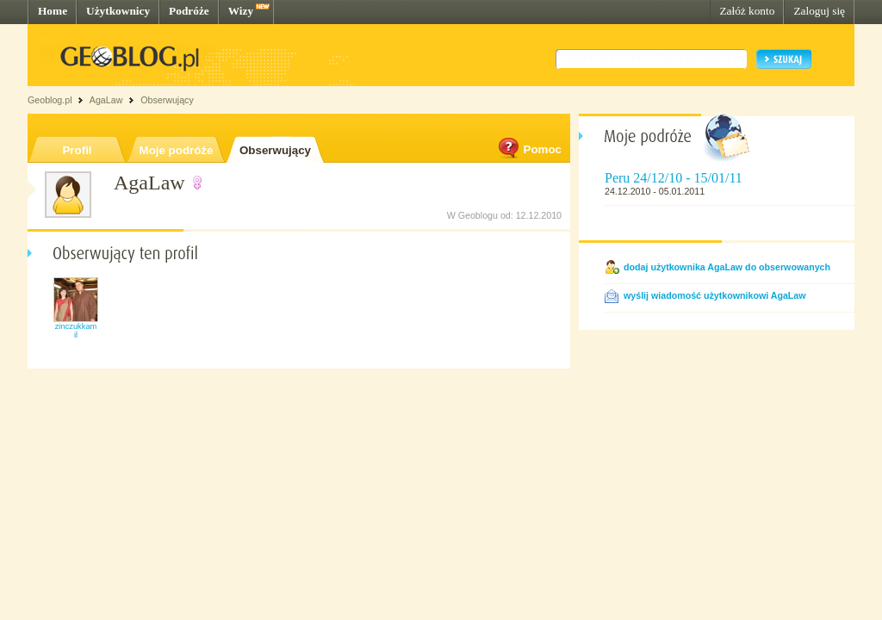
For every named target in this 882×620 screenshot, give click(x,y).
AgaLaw (106, 100)
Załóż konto (746, 10)
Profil (76, 150)
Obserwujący (275, 150)
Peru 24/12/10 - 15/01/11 (673, 177)
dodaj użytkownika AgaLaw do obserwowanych (727, 267)
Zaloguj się (819, 10)
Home (52, 10)
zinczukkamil (76, 330)
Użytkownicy (118, 10)
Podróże (189, 10)
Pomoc (529, 149)
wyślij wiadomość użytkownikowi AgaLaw (715, 295)
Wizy (240, 10)
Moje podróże (177, 150)
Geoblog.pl (50, 100)
